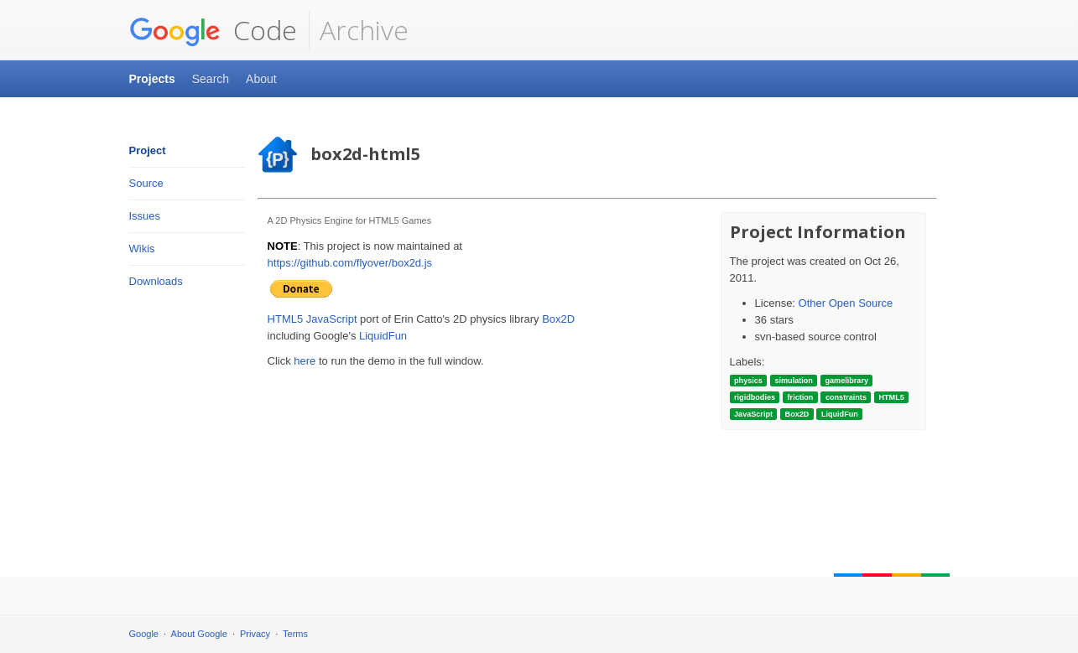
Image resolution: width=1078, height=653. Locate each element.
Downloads (156, 281)
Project (147, 150)
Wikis (142, 248)
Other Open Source (846, 303)
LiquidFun (383, 335)
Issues (145, 216)
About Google (199, 634)
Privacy (255, 634)
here (304, 361)
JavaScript (331, 319)
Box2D (558, 319)
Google (144, 634)
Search (210, 79)
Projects (152, 79)
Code (213, 30)
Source (146, 183)
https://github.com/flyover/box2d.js (350, 263)
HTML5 (286, 319)
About (261, 79)
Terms (295, 634)
